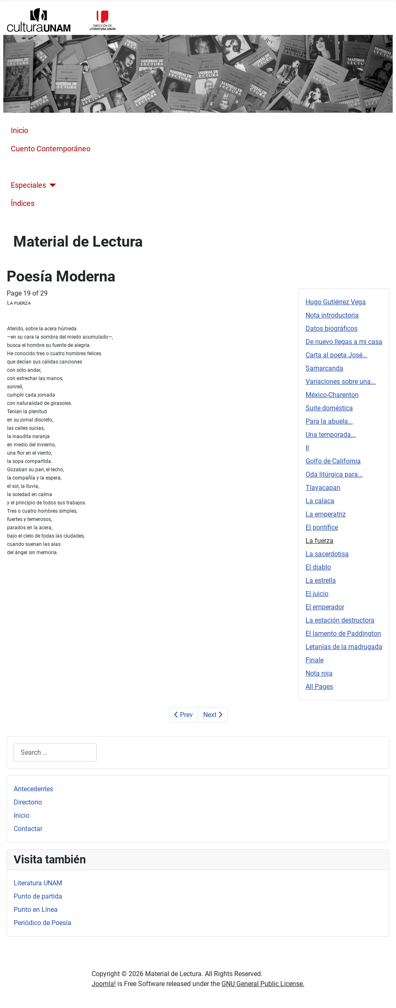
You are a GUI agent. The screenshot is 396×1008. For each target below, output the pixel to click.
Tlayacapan (323, 488)
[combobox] (55, 752)
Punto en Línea (36, 910)
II (307, 448)
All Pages (319, 687)
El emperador (325, 607)
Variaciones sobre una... (341, 381)
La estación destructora (340, 620)
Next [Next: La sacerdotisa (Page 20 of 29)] (212, 715)
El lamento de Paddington (343, 633)
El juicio (317, 594)
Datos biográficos (331, 328)
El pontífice (322, 527)
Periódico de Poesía (42, 923)
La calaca (320, 501)
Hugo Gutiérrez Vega (336, 302)
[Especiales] (51, 185)
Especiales (28, 185)
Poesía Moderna (38, 167)
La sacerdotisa (327, 554)
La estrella (321, 580)
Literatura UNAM (38, 883)
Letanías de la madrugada (344, 647)
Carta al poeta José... (336, 355)
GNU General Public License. (262, 984)
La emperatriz (326, 514)
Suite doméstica (329, 408)
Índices (22, 203)
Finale (314, 660)
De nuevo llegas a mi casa (344, 342)
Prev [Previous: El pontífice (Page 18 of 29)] (183, 715)
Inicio (19, 130)
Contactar (28, 829)
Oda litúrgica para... (334, 474)
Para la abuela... (329, 421)
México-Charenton (332, 395)
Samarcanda (324, 368)
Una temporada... (331, 435)
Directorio (28, 802)
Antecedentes (33, 789)
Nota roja (319, 673)
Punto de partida (38, 896)
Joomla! (104, 984)
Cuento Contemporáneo (50, 149)
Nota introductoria (332, 315)
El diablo (318, 567)
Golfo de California (333, 461)
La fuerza (319, 541)
